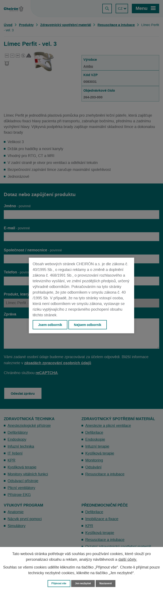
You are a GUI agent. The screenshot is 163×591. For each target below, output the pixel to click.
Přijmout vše (58, 583)
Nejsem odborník (88, 324)
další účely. (127, 559)
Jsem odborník (50, 324)
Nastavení (107, 583)
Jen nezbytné (83, 583)
